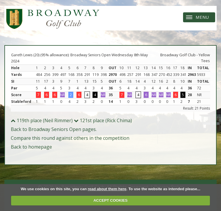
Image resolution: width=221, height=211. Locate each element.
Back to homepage (31, 147)
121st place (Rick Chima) (103, 120)
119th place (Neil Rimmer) (42, 120)
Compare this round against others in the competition (70, 138)
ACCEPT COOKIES (110, 200)
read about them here (107, 189)
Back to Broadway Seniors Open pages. (54, 129)
